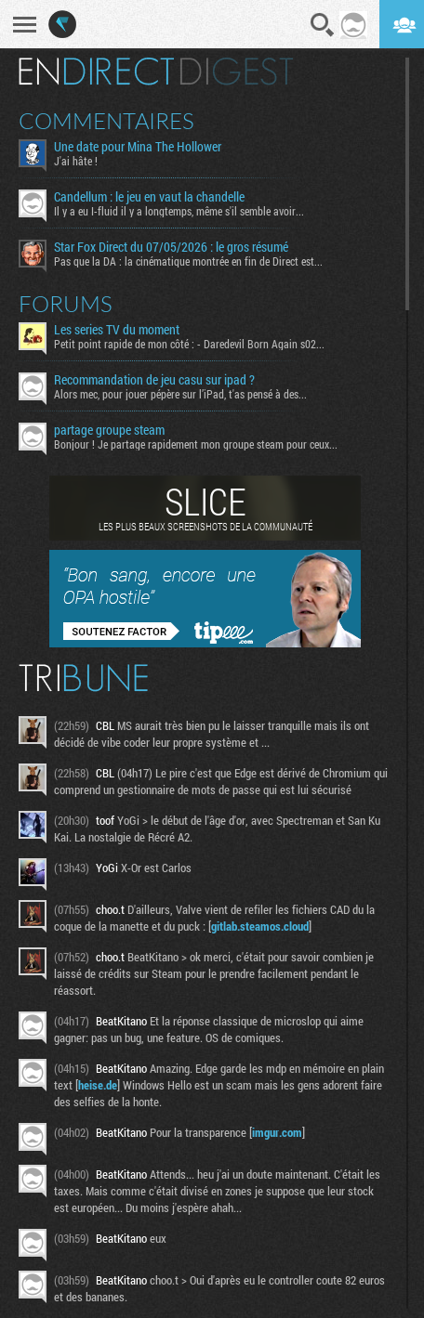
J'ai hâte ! (76, 160)
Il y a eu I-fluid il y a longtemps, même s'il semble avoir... (179, 210)
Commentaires (106, 121)
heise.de (97, 1085)
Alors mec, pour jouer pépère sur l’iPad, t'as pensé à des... (180, 393)
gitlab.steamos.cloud (260, 926)
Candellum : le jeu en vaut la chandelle (149, 196)
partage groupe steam (109, 430)
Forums (66, 304)
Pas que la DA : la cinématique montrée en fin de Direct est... (188, 261)
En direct (96, 71)
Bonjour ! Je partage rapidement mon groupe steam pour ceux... (196, 443)
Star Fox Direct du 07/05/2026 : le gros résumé (171, 247)
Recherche (323, 25)
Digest (236, 71)
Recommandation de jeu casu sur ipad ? (154, 379)
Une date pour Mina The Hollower (137, 146)
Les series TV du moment (116, 329)
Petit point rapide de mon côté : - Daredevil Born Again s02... (189, 343)
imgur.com (277, 1132)
